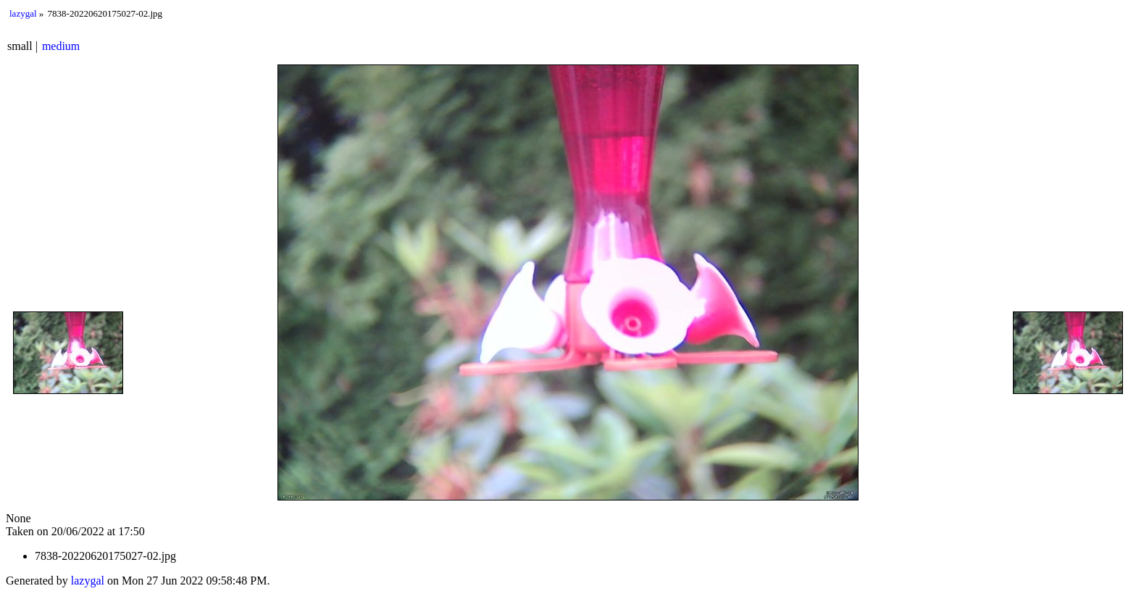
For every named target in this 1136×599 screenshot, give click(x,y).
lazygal (23, 13)
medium (61, 46)
